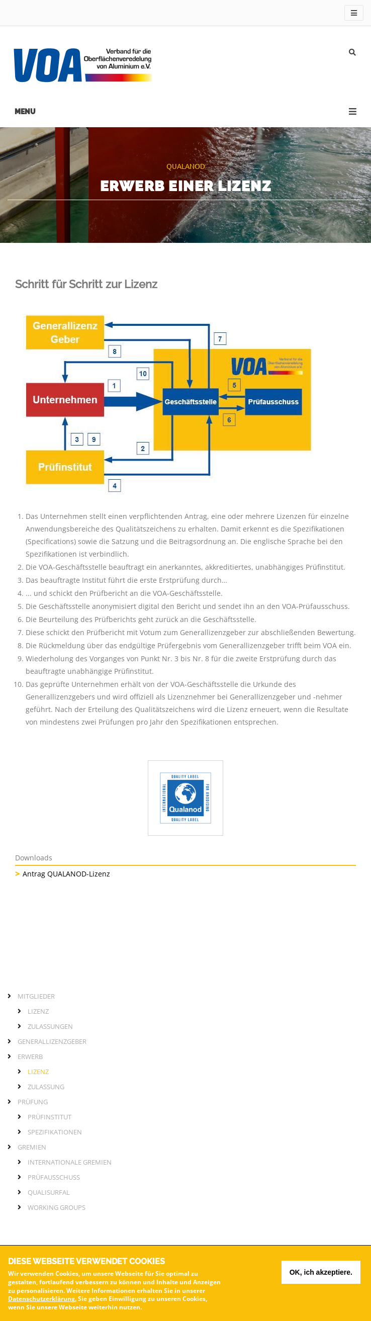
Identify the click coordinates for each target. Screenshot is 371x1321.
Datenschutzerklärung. (42, 1302)
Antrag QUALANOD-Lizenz (66, 873)
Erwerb (30, 1056)
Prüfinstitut (49, 1116)
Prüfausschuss (54, 1177)
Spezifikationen (55, 1131)
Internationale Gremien (70, 1162)
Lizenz (38, 1011)
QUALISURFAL (49, 1192)
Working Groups (56, 1207)
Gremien (32, 1147)
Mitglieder (36, 996)
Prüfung (33, 1101)
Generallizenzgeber (52, 1041)
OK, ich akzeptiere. (321, 1275)
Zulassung (46, 1086)
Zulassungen (50, 1026)
